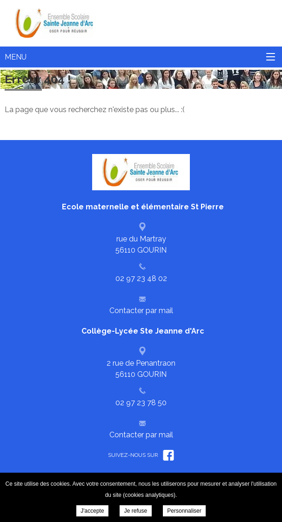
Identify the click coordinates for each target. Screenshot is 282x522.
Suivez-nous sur (141, 455)
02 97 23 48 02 (141, 278)
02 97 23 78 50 (141, 402)
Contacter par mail (141, 310)
